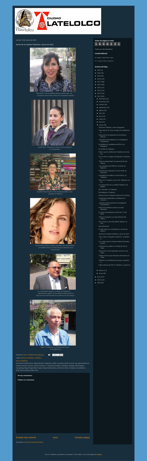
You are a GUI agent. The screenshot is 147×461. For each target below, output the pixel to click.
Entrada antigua (82, 437)
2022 (99, 70)
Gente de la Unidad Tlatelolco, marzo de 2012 (114, 234)
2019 (99, 76)
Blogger (99, 454)
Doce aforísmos (104, 226)
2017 (99, 82)
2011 (99, 277)
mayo (101, 119)
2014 (99, 90)
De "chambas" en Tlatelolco (108, 189)
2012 (99, 96)
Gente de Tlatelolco (27, 358)
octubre (101, 104)
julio (100, 113)
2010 (99, 280)
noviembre (102, 102)
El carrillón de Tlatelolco (106, 149)
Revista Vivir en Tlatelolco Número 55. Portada (114, 195)
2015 (99, 87)
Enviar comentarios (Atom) (34, 442)
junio (101, 116)
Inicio (55, 437)
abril (100, 122)
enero (101, 273)
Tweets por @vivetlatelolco (104, 49)
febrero (101, 270)
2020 (99, 73)
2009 (99, 283)
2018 (99, 79)
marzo (101, 125)
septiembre (103, 107)
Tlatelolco (38, 358)
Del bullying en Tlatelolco (107, 192)
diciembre (102, 99)
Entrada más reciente (26, 437)
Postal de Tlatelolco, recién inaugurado (111, 127)
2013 (99, 93)
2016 (99, 84)
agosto (101, 110)
